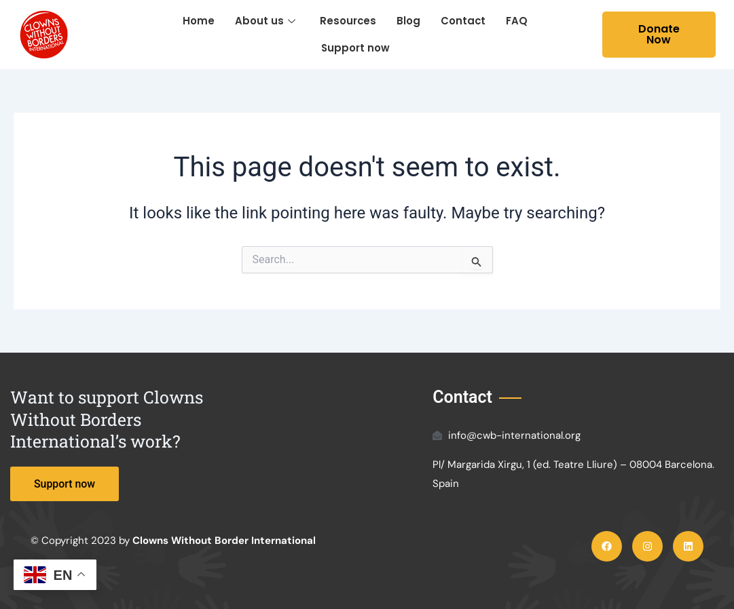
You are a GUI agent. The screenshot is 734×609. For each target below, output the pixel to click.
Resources (347, 21)
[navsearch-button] (588, 34)
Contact (463, 21)
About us (264, 21)
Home (198, 21)
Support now (355, 48)
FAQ (517, 21)
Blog (408, 21)
